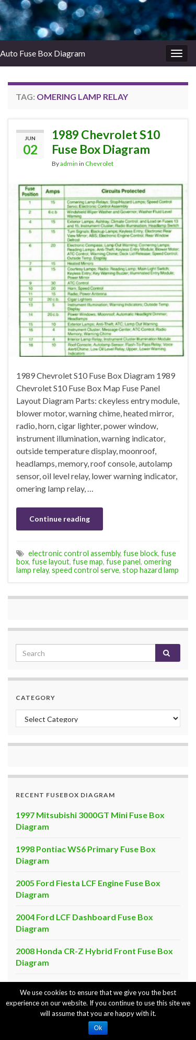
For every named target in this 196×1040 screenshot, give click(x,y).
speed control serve (85, 570)
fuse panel (123, 561)
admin (69, 163)
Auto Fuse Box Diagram (42, 53)
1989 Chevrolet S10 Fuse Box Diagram (106, 141)
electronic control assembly (74, 553)
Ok (98, 1028)
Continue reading (59, 518)
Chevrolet (99, 163)
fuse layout (51, 561)
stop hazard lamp (150, 570)
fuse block (140, 553)
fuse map (88, 561)
